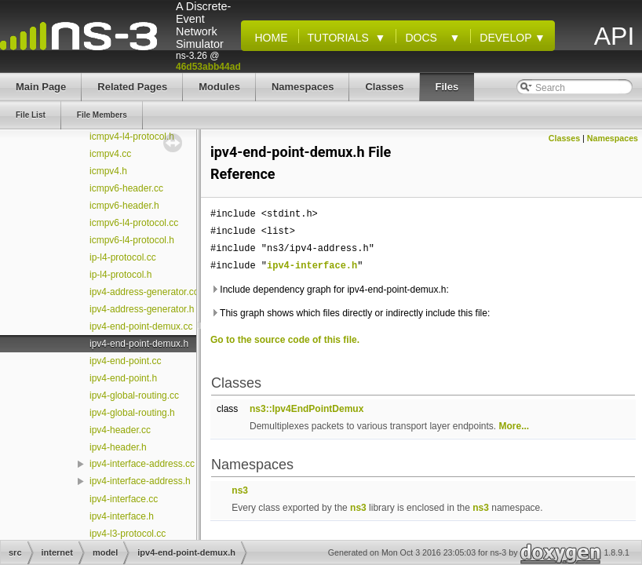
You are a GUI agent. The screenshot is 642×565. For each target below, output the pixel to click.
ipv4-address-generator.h (141, 309)
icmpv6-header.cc (126, 188)
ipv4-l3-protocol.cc (127, 533)
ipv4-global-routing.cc (134, 395)
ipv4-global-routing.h (132, 412)
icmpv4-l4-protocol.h (131, 136)
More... (514, 426)
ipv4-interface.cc (123, 499)
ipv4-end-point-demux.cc (140, 326)
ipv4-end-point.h (123, 378)
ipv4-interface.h (121, 516)
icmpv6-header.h (124, 205)
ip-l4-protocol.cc (122, 257)
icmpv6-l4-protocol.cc (133, 222)
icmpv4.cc (110, 153)
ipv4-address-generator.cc (144, 291)
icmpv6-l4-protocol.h (131, 240)
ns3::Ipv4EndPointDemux (306, 408)
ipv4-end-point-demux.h (138, 343)
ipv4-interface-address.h (140, 481)
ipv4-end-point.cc (125, 360)
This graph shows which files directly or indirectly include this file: (350, 313)
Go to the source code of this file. (284, 339)
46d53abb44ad (208, 66)
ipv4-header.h (118, 447)
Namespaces (612, 138)
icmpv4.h (108, 171)
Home (268, 37)
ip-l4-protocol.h (120, 274)
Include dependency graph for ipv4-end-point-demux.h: (329, 289)
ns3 (240, 490)
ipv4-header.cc (120, 430)
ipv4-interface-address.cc (142, 463)
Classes (564, 138)
